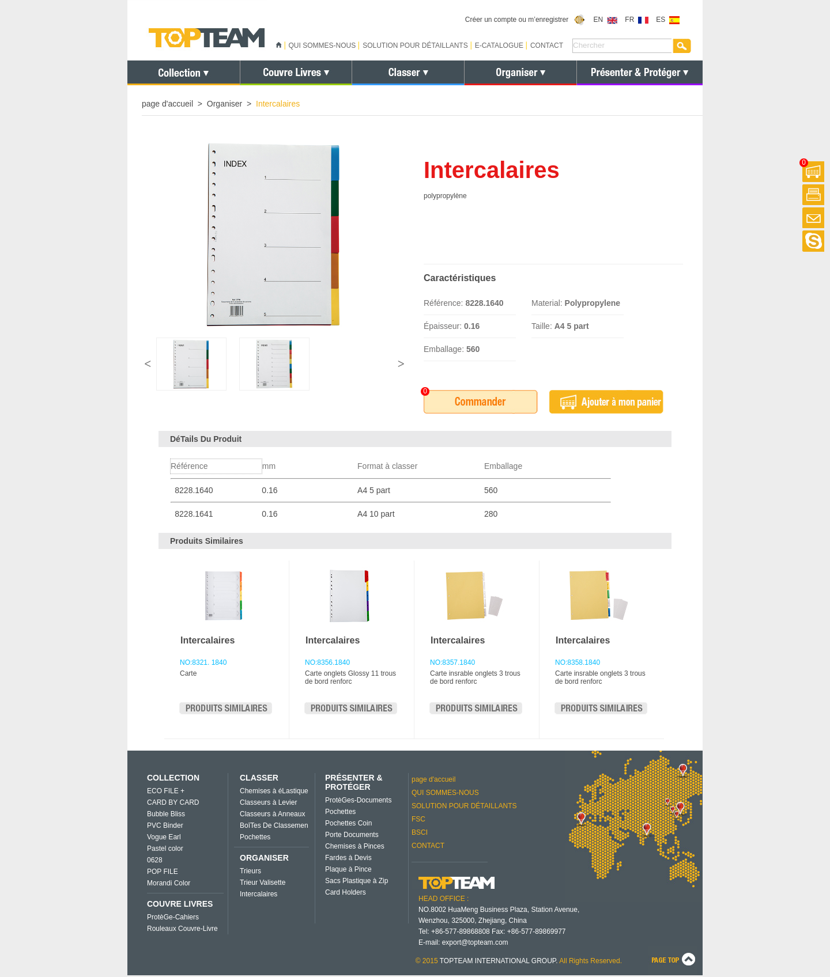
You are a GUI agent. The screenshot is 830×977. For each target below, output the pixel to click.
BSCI (420, 832)
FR (636, 20)
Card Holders (345, 892)
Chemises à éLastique (274, 791)
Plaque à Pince (348, 869)
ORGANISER (264, 857)
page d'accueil (167, 103)
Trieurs (250, 871)
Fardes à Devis (348, 858)
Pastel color (165, 849)
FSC (418, 819)
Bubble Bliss (166, 814)
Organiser (224, 103)
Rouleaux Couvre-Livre (182, 929)
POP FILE (162, 872)
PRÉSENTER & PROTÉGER (354, 782)
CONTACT (546, 45)
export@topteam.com (475, 942)
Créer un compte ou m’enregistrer (525, 20)
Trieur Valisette (262, 882)
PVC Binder (165, 825)
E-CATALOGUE (499, 45)
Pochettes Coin (348, 823)
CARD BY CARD (173, 802)
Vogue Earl (164, 837)
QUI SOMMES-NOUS (322, 45)
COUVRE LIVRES (180, 903)
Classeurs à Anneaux (272, 814)
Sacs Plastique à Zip (356, 881)
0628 (155, 860)
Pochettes (255, 837)
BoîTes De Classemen (274, 825)
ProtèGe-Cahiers (173, 917)
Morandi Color (168, 883)
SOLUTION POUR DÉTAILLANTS (415, 45)
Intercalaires (207, 640)
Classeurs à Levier (268, 802)
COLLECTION (173, 777)
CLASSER (259, 777)
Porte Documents (352, 835)
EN (605, 20)
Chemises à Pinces (354, 846)
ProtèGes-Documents (358, 800)
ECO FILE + (165, 791)
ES (668, 20)
